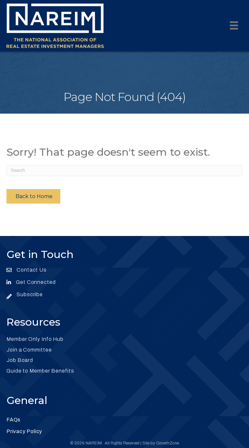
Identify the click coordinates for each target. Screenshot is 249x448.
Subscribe (30, 294)
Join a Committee (29, 350)
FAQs (13, 419)
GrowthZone (167, 443)
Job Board (19, 360)
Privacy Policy (24, 431)
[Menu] (234, 25)
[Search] (124, 170)
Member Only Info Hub (35, 339)
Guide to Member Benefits (40, 371)
